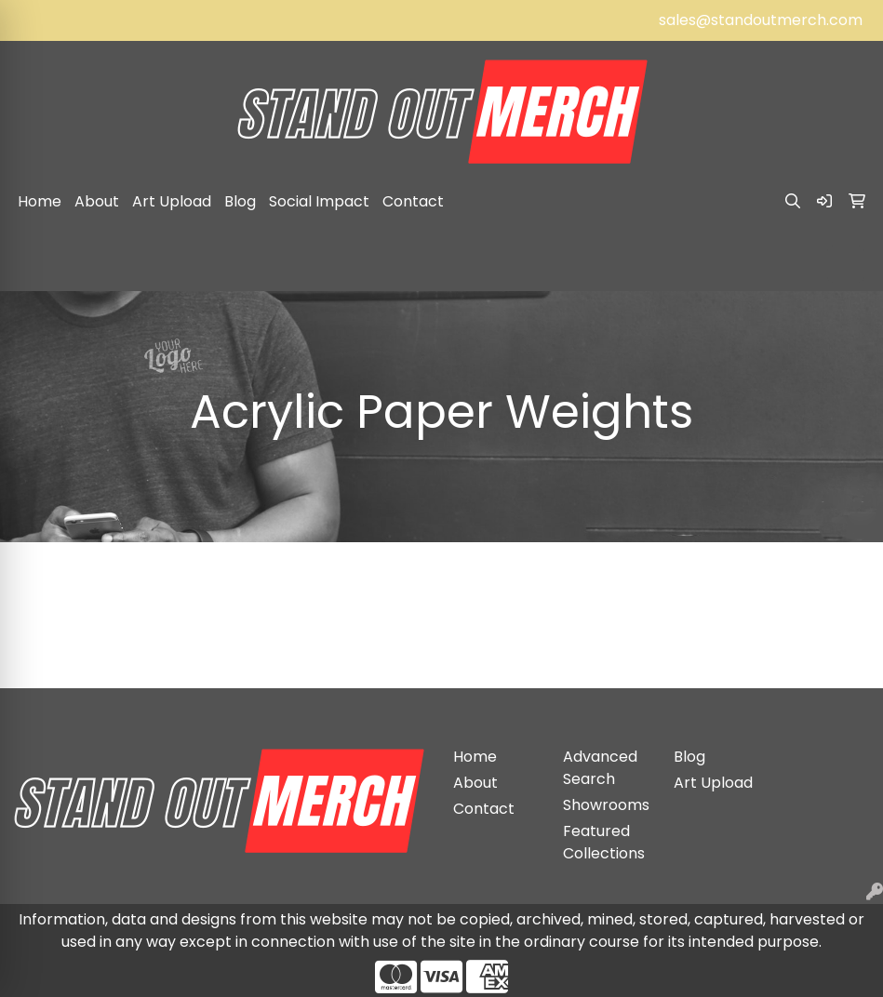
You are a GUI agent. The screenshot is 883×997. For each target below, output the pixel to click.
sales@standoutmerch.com (761, 20)
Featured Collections (604, 842)
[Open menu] (845, 264)
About (96, 201)
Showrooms (606, 805)
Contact (413, 201)
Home (39, 201)
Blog (240, 201)
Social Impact (319, 201)
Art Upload (171, 201)
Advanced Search (600, 768)
